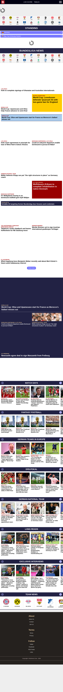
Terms (31, 654)
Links (31, 674)
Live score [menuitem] (28, 2)
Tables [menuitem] (37, 2)
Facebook (31, 668)
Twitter (31, 666)
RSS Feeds (31, 671)
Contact (31, 643)
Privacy (31, 657)
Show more (31, 289)
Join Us (31, 646)
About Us (31, 641)
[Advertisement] (31, 27)
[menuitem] (3, 2)
